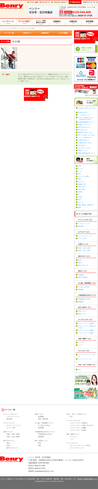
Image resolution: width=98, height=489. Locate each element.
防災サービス (82, 311)
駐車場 (80, 192)
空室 (79, 199)
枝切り (80, 262)
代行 (79, 369)
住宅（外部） (82, 189)
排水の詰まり (82, 145)
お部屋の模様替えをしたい (86, 122)
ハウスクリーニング (84, 223)
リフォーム (81, 342)
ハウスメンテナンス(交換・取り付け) (81, 425)
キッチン (80, 168)
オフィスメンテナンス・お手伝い (80, 445)
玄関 (79, 166)
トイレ (80, 171)
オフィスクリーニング (23, 28)
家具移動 (80, 289)
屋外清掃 (80, 226)
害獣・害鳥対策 (82, 277)
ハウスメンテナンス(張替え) (86, 323)
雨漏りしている (82, 150)
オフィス (80, 202)
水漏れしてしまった (84, 124)
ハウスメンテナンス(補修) (85, 330)
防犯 (39, 445)
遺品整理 (80, 302)
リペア (80, 345)
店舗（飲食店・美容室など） (86, 205)
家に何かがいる (82, 130)
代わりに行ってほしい (84, 148)
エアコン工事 (82, 238)
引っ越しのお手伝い (84, 287)
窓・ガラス (81, 181)
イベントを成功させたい (85, 137)
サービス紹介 (12, 28)
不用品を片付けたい (84, 140)
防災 (39, 443)
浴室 (79, 174)
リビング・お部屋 (83, 176)
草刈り (80, 260)
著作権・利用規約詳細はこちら (87, 479)
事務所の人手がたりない (85, 132)
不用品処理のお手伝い (84, 299)
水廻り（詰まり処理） (84, 250)
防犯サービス (82, 314)
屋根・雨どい (82, 186)
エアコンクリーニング (84, 236)
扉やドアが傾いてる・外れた (86, 135)
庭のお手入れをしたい (84, 127)
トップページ (3, 28)
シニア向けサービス (84, 115)
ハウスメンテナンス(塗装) (85, 333)
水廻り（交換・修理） (84, 248)
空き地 (80, 197)
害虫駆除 (80, 275)
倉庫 (79, 207)
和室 (79, 179)
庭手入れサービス (83, 265)
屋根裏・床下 (82, 184)
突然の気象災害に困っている (86, 153)
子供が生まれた (82, 112)
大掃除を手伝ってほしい (85, 143)
